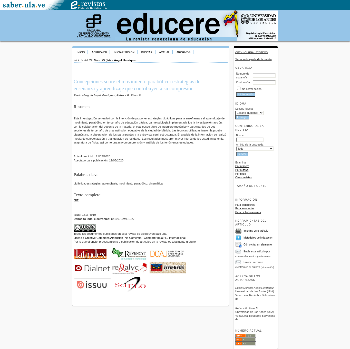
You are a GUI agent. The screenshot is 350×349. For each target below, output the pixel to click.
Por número (242, 166)
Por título (240, 173)
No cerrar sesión (251, 89)
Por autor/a (241, 170)
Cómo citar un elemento (258, 244)
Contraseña (243, 82)
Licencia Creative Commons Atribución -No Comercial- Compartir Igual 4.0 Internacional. (130, 237)
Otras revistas (243, 177)
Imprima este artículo (256, 230)
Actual (164, 52)
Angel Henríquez (125, 60)
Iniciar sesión (124, 52)
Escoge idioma (244, 108)
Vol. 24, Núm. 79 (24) (97, 60)
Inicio (81, 52)
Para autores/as (244, 208)
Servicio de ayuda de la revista (253, 59)
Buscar (146, 52)
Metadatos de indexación (258, 237)
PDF (76, 200)
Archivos (183, 52)
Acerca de (99, 52)
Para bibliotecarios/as (248, 212)
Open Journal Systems (251, 52)
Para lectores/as (245, 204)
